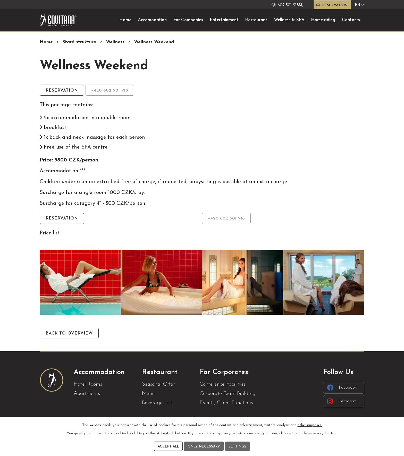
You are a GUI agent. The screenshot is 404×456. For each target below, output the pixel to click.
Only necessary (204, 446)
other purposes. (310, 425)
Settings (238, 446)
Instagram (343, 402)
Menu (148, 394)
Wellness (115, 41)
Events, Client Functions (226, 403)
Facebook (342, 388)
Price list (50, 233)
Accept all (168, 446)
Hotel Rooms (88, 384)
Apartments (87, 394)
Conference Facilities (222, 384)
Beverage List (157, 403)
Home (46, 41)
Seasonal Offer (158, 384)
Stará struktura (79, 41)
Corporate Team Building (228, 394)
